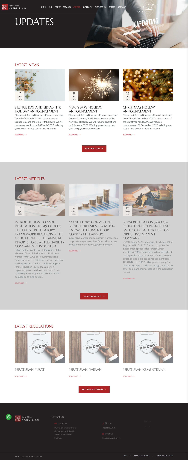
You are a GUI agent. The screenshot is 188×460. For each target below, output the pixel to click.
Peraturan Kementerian (144, 371)
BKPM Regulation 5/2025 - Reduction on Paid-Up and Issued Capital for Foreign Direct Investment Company (146, 231)
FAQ (125, 455)
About (58, 7)
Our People (87, 7)
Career (112, 7)
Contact (122, 7)
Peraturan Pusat (29, 371)
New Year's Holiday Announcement (85, 109)
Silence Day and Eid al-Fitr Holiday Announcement (38, 109)
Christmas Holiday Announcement (139, 109)
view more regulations (94, 389)
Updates (76, 7)
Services (67, 7)
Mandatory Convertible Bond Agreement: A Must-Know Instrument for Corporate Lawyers (92, 229)
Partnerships (100, 7)
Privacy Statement (141, 455)
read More (21, 135)
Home (43, 7)
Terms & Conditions (164, 455)
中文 (50, 7)
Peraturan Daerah (85, 371)
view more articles (94, 296)
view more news (94, 149)
